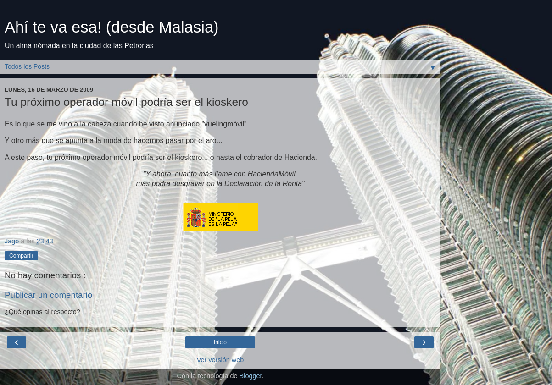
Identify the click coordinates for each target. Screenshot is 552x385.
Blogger (251, 376)
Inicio (220, 342)
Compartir (21, 256)
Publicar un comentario (48, 295)
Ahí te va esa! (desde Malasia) (112, 27)
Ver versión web (220, 359)
